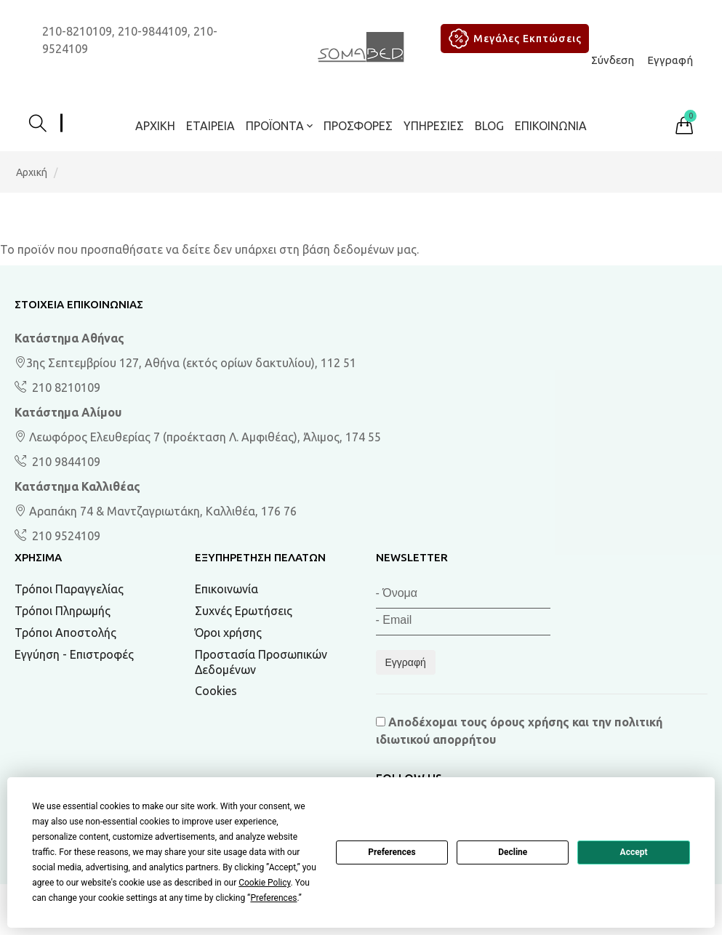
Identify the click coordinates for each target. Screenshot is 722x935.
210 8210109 (64, 387)
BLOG (489, 125)
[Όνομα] (463, 595)
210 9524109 (64, 535)
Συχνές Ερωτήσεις (243, 610)
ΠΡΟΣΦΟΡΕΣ (358, 125)
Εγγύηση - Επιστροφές (74, 654)
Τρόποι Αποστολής (65, 632)
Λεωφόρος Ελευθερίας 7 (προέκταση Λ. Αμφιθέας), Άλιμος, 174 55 (198, 437)
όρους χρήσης (529, 722)
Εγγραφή (670, 60)
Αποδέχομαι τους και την (519, 730)
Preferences (392, 852)
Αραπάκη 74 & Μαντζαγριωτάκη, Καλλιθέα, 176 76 (156, 511)
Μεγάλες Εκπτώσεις (513, 38)
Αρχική (155, 125)
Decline (512, 852)
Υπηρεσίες (434, 125)
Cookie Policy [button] (264, 883)
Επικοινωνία (551, 125)
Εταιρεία (210, 125)
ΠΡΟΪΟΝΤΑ (279, 125)
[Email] (463, 622)
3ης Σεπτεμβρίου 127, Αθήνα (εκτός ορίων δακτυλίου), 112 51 (185, 362)
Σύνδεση (612, 60)
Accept (634, 852)
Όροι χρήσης (228, 632)
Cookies (216, 690)
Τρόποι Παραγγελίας (69, 588)
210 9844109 (64, 461)
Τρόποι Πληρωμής (63, 610)
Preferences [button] (273, 898)
